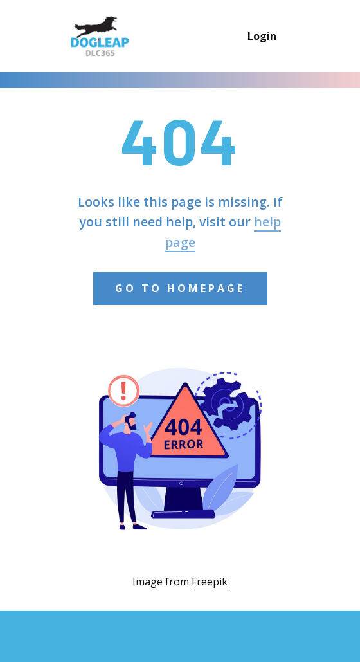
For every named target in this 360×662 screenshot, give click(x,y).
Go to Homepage (180, 288)
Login (262, 36)
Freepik (210, 582)
